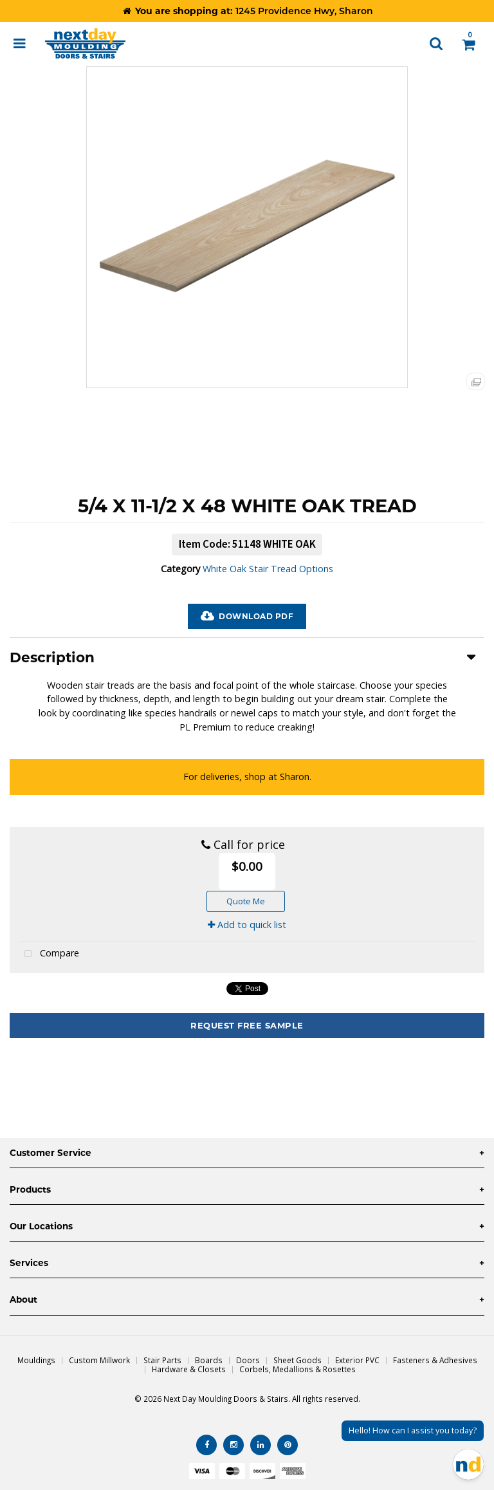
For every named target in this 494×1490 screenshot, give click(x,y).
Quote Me (245, 901)
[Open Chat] (468, 1464)
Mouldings (36, 1360)
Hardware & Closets (189, 1369)
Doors (248, 1360)
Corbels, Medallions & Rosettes (297, 1369)
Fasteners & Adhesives (435, 1360)
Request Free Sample (247, 1025)
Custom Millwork (99, 1360)
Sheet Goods (297, 1360)
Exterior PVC (357, 1360)
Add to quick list (247, 924)
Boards (209, 1360)
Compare (49, 954)
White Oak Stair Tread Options (268, 569)
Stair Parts (162, 1360)
